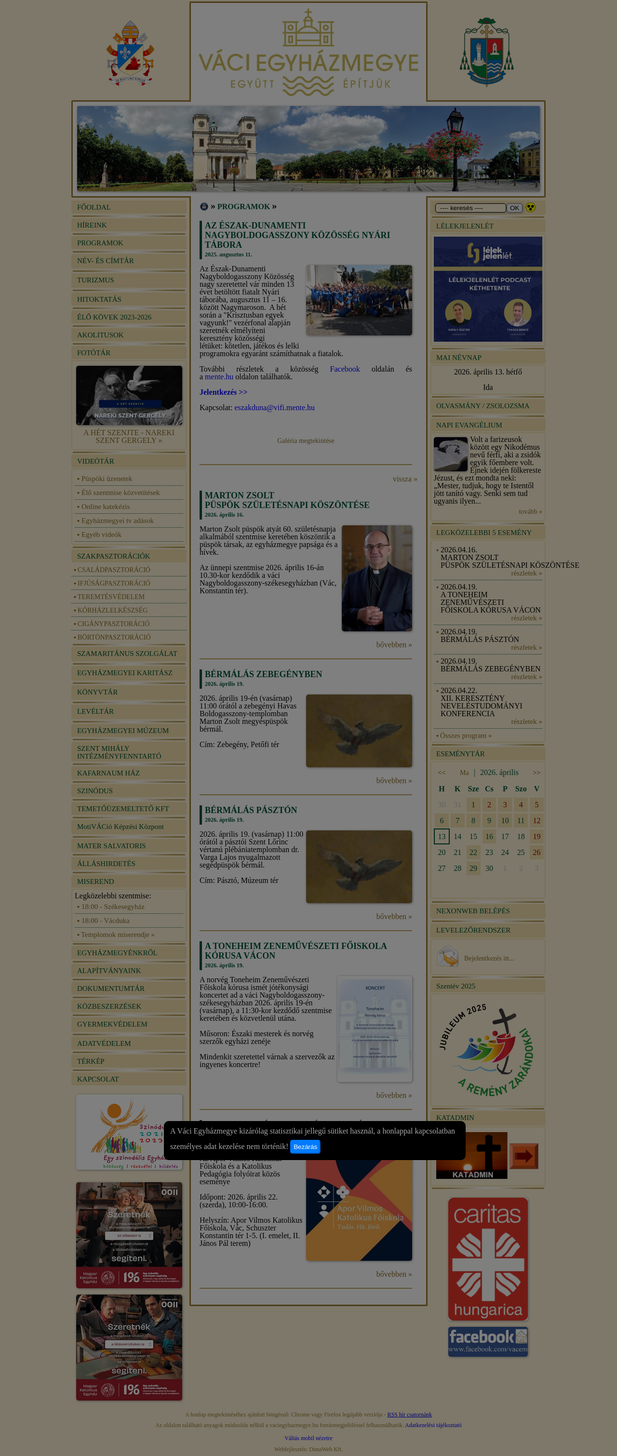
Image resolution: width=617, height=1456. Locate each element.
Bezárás (305, 1146)
